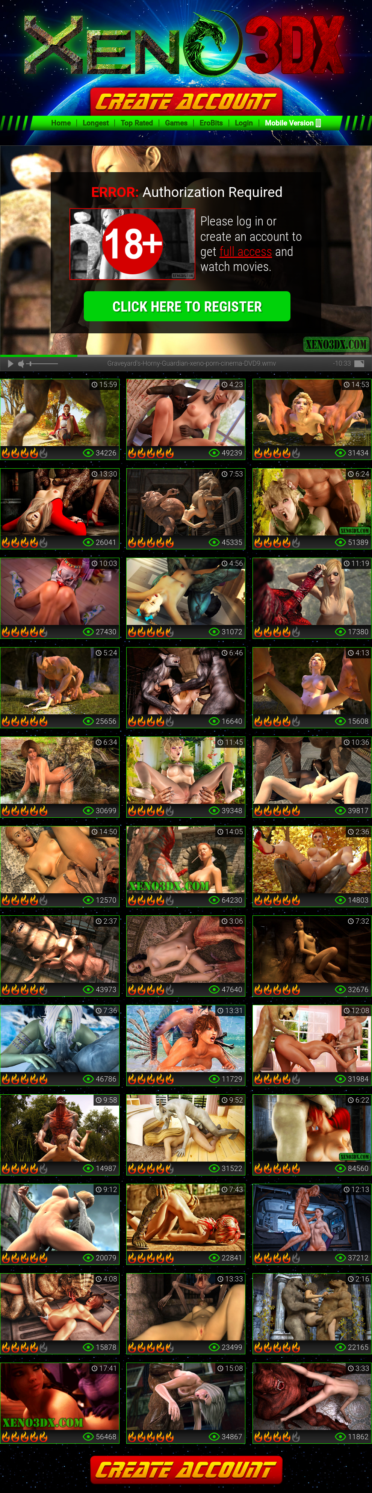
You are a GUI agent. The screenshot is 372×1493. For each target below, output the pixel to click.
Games (176, 123)
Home (61, 123)
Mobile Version (289, 123)
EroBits (211, 123)
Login (244, 123)
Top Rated (137, 123)
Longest (96, 123)
